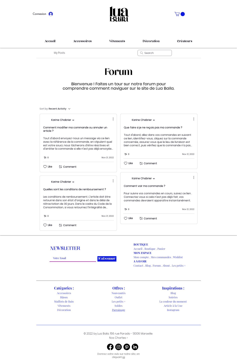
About (166, 265)
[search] (155, 53)
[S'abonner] (106, 259)
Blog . (149, 265)
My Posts (59, 53)
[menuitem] (180, 109)
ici (123, 357)
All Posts (45, 53)
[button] (180, 14)
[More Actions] (111, 119)
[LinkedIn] (135, 347)
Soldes (118, 305)
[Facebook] (110, 347)
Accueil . (139, 248)
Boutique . (150, 248)
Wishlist (178, 257)
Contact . (139, 265)
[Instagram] (118, 347)
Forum (157, 265)
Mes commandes (161, 257)
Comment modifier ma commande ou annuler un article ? (75, 129)
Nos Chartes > (118, 338)
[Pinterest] (126, 347)
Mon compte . (142, 257)
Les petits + (179, 265)
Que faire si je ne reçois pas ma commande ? (153, 127)
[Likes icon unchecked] (45, 167)
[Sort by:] (55, 109)
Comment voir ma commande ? (144, 186)
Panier (161, 248)
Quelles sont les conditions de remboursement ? (74, 189)
